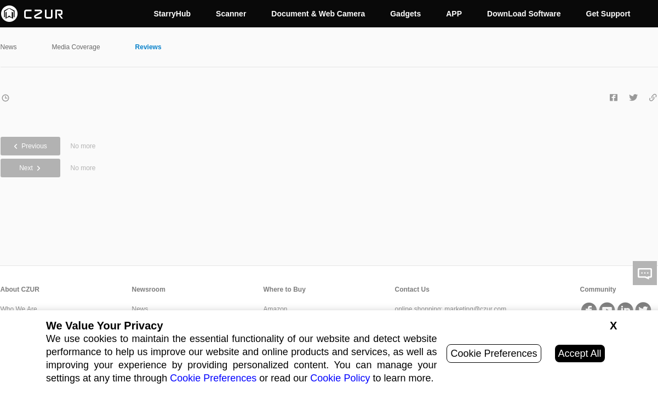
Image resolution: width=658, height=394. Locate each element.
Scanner (231, 13)
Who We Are (19, 309)
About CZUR (20, 289)
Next (30, 168)
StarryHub (172, 13)
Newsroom (148, 289)
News (9, 47)
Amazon (276, 309)
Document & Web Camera (318, 13)
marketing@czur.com (475, 309)
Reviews (148, 47)
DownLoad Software (524, 13)
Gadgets (405, 13)
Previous (30, 146)
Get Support (608, 13)
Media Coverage (76, 47)
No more (83, 146)
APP (454, 13)
